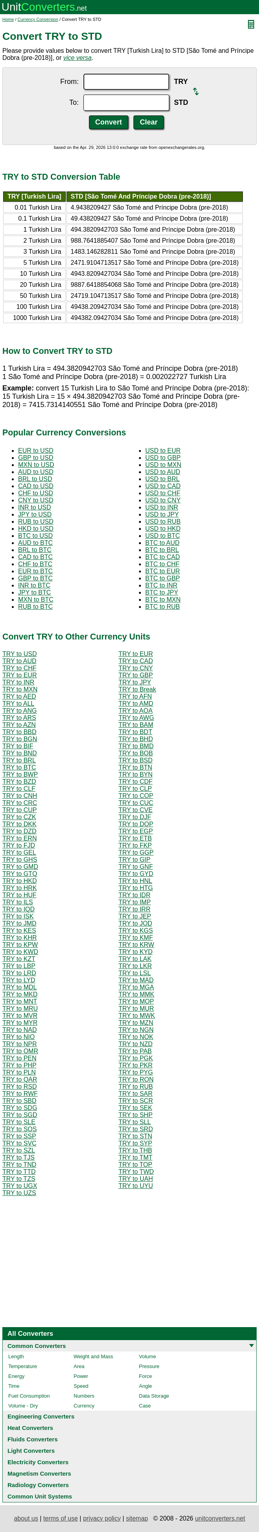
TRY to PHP (19, 1065)
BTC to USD (35, 535)
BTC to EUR (162, 571)
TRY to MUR (136, 1008)
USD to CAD (163, 486)
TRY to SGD (19, 1115)
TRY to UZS (19, 1193)
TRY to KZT (18, 959)
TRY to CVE (135, 810)
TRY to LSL (134, 973)
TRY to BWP (20, 774)
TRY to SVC (19, 1143)
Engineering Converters (40, 1416)
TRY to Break (137, 689)
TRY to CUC (135, 802)
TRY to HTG (135, 888)
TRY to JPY (134, 682)
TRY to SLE (18, 1122)
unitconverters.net (220, 1518)
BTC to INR (161, 585)
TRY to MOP (136, 1001)
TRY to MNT (19, 1001)
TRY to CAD (135, 661)
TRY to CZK (19, 817)
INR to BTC (34, 585)
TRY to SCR (135, 1100)
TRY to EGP (135, 831)
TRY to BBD (19, 732)
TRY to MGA (136, 987)
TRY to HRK (19, 888)
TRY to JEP (134, 916)
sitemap (137, 1518)
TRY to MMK (136, 994)
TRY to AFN (135, 696)
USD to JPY (162, 514)
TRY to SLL (134, 1122)
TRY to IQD (18, 909)
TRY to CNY (135, 668)
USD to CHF (162, 493)
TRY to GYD (135, 873)
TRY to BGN (19, 739)
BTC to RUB (162, 606)
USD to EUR (163, 450)
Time (13, 1386)
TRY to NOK (135, 1037)
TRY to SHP (135, 1115)
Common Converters (36, 1345)
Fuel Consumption (29, 1396)
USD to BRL (162, 479)
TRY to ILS (17, 902)
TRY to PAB (135, 1051)
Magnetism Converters (39, 1473)
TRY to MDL (19, 987)
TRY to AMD (135, 703)
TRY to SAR (135, 1093)
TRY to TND (19, 1164)
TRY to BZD (19, 781)
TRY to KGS (135, 930)
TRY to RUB (135, 1086)
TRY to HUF (19, 895)
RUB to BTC (35, 606)
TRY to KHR (19, 937)
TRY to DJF (134, 817)
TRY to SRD (135, 1129)
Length (16, 1356)
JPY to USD (35, 514)
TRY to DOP (135, 824)
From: (69, 82)
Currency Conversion (38, 19)
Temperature (22, 1366)
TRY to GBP (135, 675)
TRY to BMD (136, 746)
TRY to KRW (136, 944)
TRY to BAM (135, 724)
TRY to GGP (136, 852)
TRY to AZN (19, 724)
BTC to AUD (162, 542)
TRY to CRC (19, 802)
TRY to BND (19, 753)
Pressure (149, 1366)
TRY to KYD (135, 951)
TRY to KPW (20, 944)
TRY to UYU (135, 1185)
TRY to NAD (19, 1029)
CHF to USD (35, 493)
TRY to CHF (19, 668)
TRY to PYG (135, 1072)
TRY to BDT (135, 732)
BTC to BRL (162, 550)
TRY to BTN (135, 767)
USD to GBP (163, 457)
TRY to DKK (19, 824)
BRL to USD (35, 479)
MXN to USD (36, 464)
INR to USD (34, 507)
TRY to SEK (135, 1107)
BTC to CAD (162, 557)
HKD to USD (36, 528)
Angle (145, 1386)
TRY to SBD (19, 1100)
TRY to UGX (19, 1185)
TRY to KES (19, 930)
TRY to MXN (19, 689)
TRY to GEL (19, 852)
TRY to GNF (135, 866)
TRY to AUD (19, 661)
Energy (16, 1376)
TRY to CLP (135, 788)
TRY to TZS (18, 1178)
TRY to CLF (18, 788)
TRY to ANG (19, 710)
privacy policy (102, 1518)
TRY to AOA (135, 710)
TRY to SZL (18, 1150)
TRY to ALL (18, 703)
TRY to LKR (135, 966)
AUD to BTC (35, 542)
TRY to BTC (19, 767)
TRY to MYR (19, 1022)
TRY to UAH (135, 1178)
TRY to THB (135, 1150)
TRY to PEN (19, 1058)
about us (26, 1518)
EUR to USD (36, 450)
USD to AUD (162, 472)
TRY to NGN (136, 1029)
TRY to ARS (19, 717)
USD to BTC (162, 535)
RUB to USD (36, 521)
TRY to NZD (135, 1044)
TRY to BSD (135, 760)
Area (79, 1366)
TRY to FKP (135, 845)
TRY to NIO (18, 1037)
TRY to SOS (19, 1129)
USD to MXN (163, 464)
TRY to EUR (135, 654)
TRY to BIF (17, 746)
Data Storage (154, 1396)
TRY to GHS (19, 859)
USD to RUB (163, 521)
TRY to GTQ (19, 873)
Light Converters (31, 1450)
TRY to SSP (19, 1136)
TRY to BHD (135, 739)
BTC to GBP (162, 578)
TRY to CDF (135, 781)
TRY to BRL (19, 760)
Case (145, 1406)
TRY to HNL (135, 881)
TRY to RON (136, 1079)
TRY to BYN (135, 774)
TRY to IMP (134, 902)
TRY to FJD (18, 845)
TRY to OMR (20, 1051)
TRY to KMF (135, 937)
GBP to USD (36, 457)
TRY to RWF (20, 1093)
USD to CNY (163, 500)
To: (74, 102)
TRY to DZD (19, 831)
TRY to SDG (19, 1107)
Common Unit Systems (39, 1496)
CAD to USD (36, 486)
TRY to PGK (135, 1058)
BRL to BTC (35, 550)
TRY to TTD (18, 1171)
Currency (84, 1406)
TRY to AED (19, 696)
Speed (81, 1386)
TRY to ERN (19, 838)
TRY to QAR (19, 1079)
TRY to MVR (19, 1015)
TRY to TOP (135, 1164)
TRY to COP (135, 795)
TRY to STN (135, 1136)
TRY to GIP (134, 859)
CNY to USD (36, 500)
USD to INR (161, 507)
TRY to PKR (135, 1065)
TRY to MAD (136, 980)
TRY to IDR (134, 895)
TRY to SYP (135, 1143)
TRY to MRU (20, 1008)
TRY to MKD (19, 994)
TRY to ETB (135, 838)
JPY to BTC (34, 592)
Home (8, 19)
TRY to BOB (135, 753)
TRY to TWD (136, 1171)
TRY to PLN (19, 1072)
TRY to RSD (19, 1086)
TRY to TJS (18, 1157)
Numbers (84, 1396)
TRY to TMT (135, 1157)
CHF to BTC (35, 564)
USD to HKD (163, 528)
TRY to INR (18, 682)
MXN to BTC (36, 599)
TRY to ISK (17, 916)
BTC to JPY (161, 592)
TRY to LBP (18, 966)
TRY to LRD (19, 973)
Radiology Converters (38, 1485)
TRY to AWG (136, 717)
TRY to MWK (136, 1015)
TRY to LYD (18, 980)
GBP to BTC (35, 578)
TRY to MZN (135, 1022)
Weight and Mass (93, 1356)
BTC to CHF (162, 564)
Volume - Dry (23, 1406)
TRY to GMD (20, 866)
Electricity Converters (37, 1462)
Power (81, 1376)
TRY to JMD (19, 923)
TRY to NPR (19, 1044)
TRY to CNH (19, 795)
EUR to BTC (35, 571)
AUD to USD (36, 472)
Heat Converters (30, 1427)
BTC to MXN (163, 599)
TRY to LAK (135, 959)
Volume (147, 1356)
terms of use (60, 1518)
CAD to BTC (35, 557)
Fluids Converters (32, 1439)
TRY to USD (19, 654)
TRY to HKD (19, 881)
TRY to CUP (19, 810)
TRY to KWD (20, 951)
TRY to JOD (135, 923)
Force (145, 1376)
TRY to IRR (134, 909)
